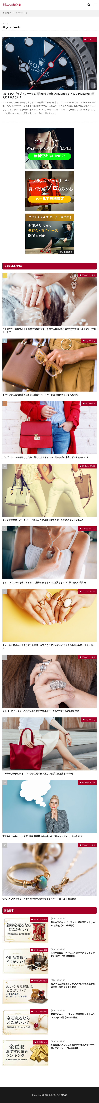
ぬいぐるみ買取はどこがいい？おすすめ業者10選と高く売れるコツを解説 (73, 985)
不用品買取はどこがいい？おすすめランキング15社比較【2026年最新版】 (73, 955)
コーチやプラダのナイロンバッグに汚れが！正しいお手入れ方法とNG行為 (37, 773)
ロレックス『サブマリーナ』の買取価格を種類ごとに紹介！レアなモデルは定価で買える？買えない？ (48, 95)
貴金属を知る (42, 1042)
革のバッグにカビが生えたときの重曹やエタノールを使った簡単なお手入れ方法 (40, 394)
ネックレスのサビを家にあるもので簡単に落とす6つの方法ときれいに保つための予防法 (44, 582)
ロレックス (91, 39)
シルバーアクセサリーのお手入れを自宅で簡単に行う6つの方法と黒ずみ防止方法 (40, 711)
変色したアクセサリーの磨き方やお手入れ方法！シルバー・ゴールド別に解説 (39, 899)
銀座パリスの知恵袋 (58, 1095)
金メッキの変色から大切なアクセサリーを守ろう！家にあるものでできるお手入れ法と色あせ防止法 (48, 647)
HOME (8, 13)
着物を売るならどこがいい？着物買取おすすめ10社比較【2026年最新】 (73, 924)
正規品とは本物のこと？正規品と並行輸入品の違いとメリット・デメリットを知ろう (42, 836)
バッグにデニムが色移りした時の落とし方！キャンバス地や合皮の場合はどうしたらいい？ (45, 457)
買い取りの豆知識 (88, 466)
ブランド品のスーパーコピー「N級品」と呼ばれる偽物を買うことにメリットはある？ (43, 520)
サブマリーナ (22, 13)
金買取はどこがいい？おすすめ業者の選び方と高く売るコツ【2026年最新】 (73, 1046)
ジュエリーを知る (88, 275)
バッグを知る (90, 341)
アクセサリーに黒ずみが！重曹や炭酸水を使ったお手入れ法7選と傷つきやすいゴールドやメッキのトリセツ (49, 330)
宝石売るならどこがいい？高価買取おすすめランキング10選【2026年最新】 (73, 1016)
